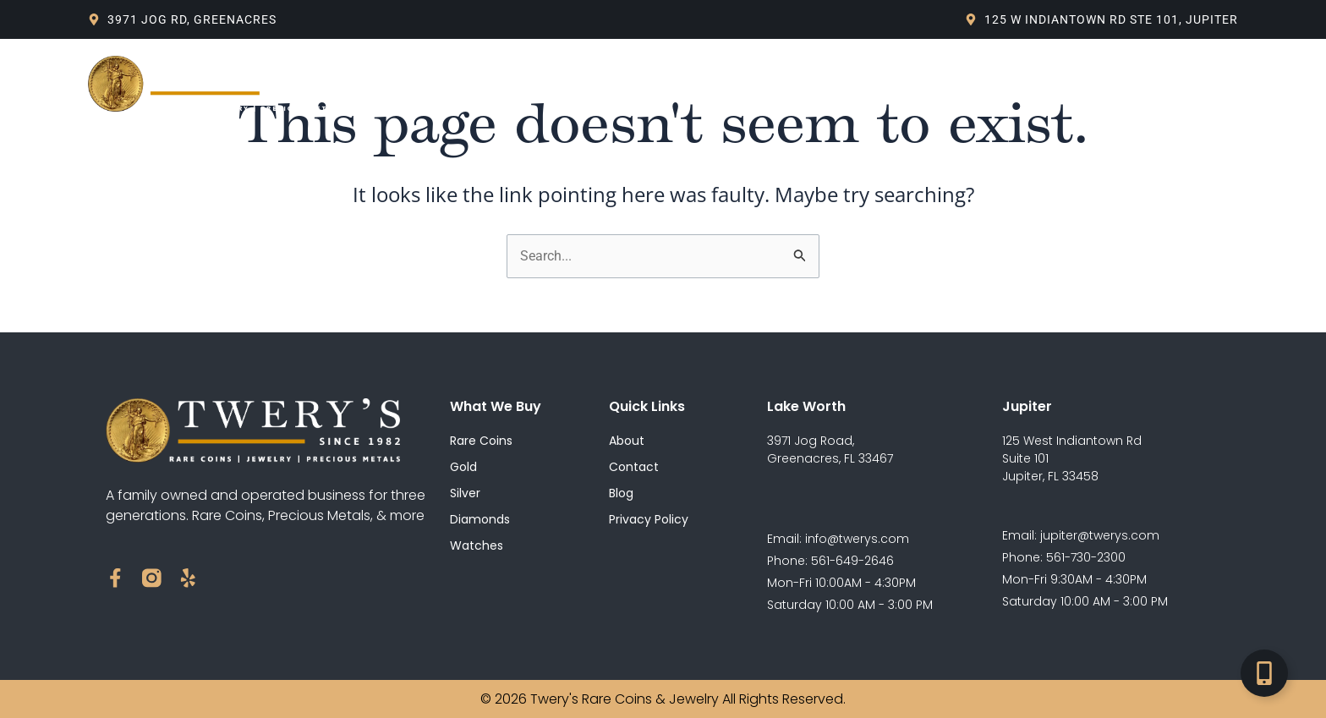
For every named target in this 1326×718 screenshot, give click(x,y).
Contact (852, 83)
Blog (648, 83)
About (466, 83)
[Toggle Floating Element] (1264, 673)
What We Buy (559, 83)
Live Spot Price (744, 83)
